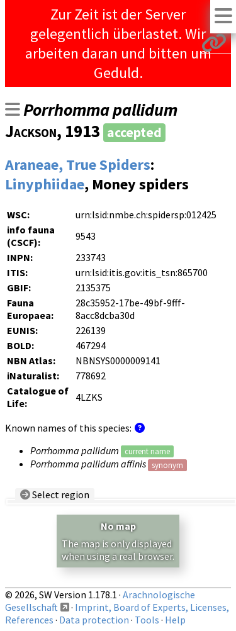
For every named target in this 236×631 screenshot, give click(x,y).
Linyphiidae (44, 184)
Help (175, 619)
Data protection (94, 619)
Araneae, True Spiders (77, 164)
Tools (147, 619)
